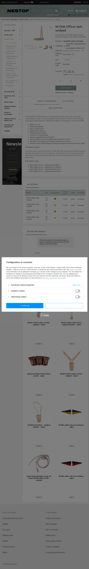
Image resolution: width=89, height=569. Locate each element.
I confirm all (64, 305)
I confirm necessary (24, 305)
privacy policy (74, 269)
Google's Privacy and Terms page (54, 278)
